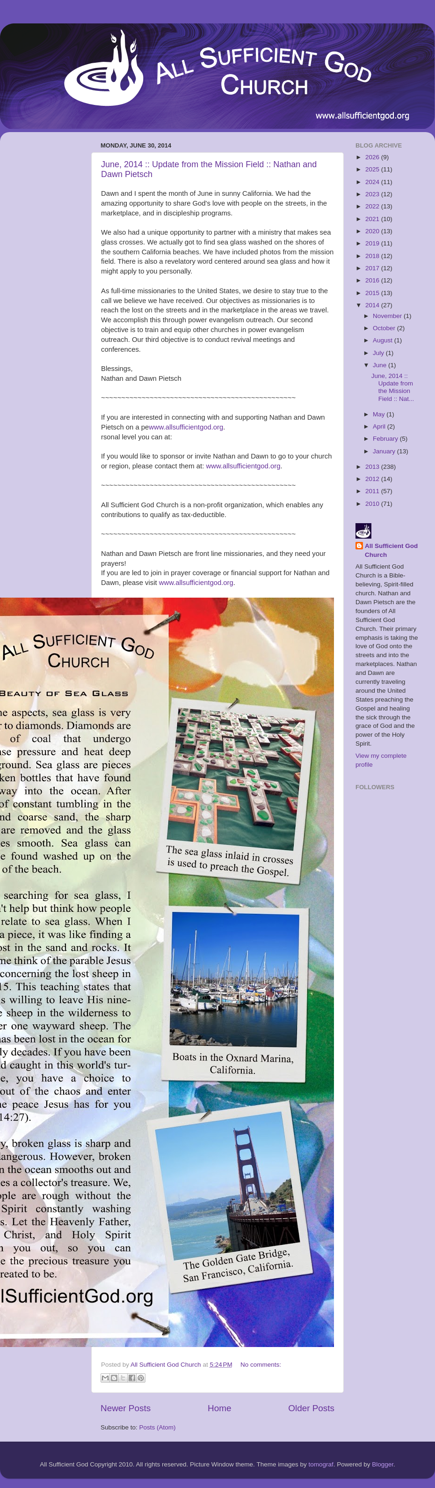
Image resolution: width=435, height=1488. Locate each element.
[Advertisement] (44, 279)
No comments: (260, 1364)
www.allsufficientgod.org (186, 427)
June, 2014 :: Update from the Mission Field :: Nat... (392, 387)
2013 (373, 466)
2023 (373, 194)
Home (219, 1408)
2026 (373, 157)
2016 (373, 280)
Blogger (382, 1464)
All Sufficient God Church (391, 550)
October (385, 328)
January (385, 451)
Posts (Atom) (157, 1427)
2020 (373, 231)
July (379, 352)
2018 (373, 255)
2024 (373, 181)
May (379, 414)
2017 (373, 268)
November (388, 315)
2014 (373, 305)
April (380, 426)
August (383, 340)
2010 (373, 503)
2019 (373, 243)
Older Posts (311, 1408)
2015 (373, 292)
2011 (373, 491)
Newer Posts (126, 1408)
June (380, 365)
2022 (373, 206)
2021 (373, 218)
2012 (373, 478)
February (386, 438)
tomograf (320, 1464)
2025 (373, 169)
